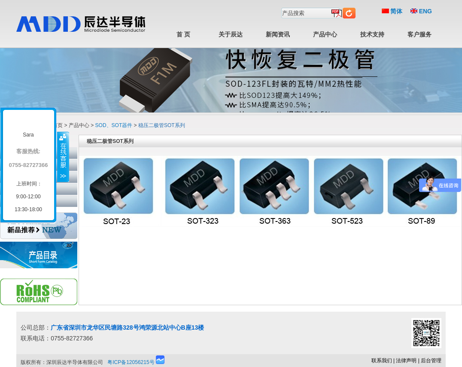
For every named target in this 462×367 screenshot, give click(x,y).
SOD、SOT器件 (114, 125)
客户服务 (419, 34)
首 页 (183, 34)
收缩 (63, 156)
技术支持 (372, 34)
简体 (392, 11)
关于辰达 (231, 34)
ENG (421, 11)
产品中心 (325, 34)
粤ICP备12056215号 (130, 362)
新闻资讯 (278, 34)
